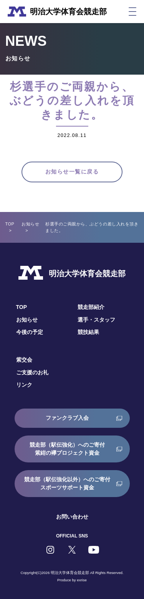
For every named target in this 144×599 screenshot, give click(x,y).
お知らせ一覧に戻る (72, 172)
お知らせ (30, 224)
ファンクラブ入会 (67, 418)
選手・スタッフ (96, 320)
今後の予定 (29, 332)
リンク (24, 385)
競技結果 (88, 332)
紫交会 (24, 360)
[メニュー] (132, 11)
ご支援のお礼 (32, 372)
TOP (10, 224)
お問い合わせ (72, 517)
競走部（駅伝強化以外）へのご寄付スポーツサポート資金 (67, 483)
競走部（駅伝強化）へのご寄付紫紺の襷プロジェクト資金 (67, 449)
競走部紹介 (91, 307)
